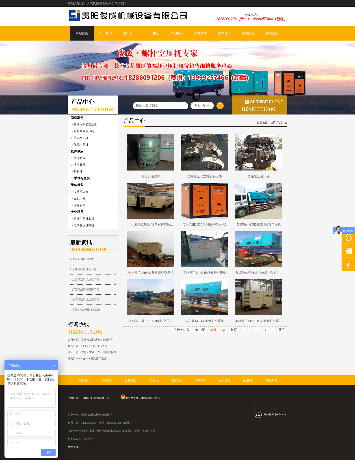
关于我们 (105, 33)
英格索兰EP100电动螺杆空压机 (204, 272)
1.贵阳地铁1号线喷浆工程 (85, 309)
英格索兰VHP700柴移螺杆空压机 (150, 272)
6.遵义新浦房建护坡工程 (84, 259)
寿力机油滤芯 (150, 176)
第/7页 (200, 330)
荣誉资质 (200, 33)
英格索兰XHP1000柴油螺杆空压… (258, 321)
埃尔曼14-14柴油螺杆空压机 (204, 321)
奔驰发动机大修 (259, 176)
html (283, 414)
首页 (273, 122)
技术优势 (224, 33)
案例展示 (177, 33)
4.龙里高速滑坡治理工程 (84, 279)
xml (278, 414)
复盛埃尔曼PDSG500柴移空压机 (259, 224)
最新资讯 (129, 33)
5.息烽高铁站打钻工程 (83, 269)
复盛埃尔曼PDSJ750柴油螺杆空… (259, 272)
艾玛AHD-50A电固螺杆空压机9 (204, 224)
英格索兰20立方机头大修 (204, 176)
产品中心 (153, 33)
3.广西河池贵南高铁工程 (84, 289)
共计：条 (182, 330)
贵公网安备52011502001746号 (140, 398)
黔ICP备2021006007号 (96, 398)
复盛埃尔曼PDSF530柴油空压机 (150, 321)
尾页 (281, 330)
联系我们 (272, 33)
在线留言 (248, 33)
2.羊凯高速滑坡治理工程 (84, 299)
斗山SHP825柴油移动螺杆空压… (150, 224)
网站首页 (82, 33)
